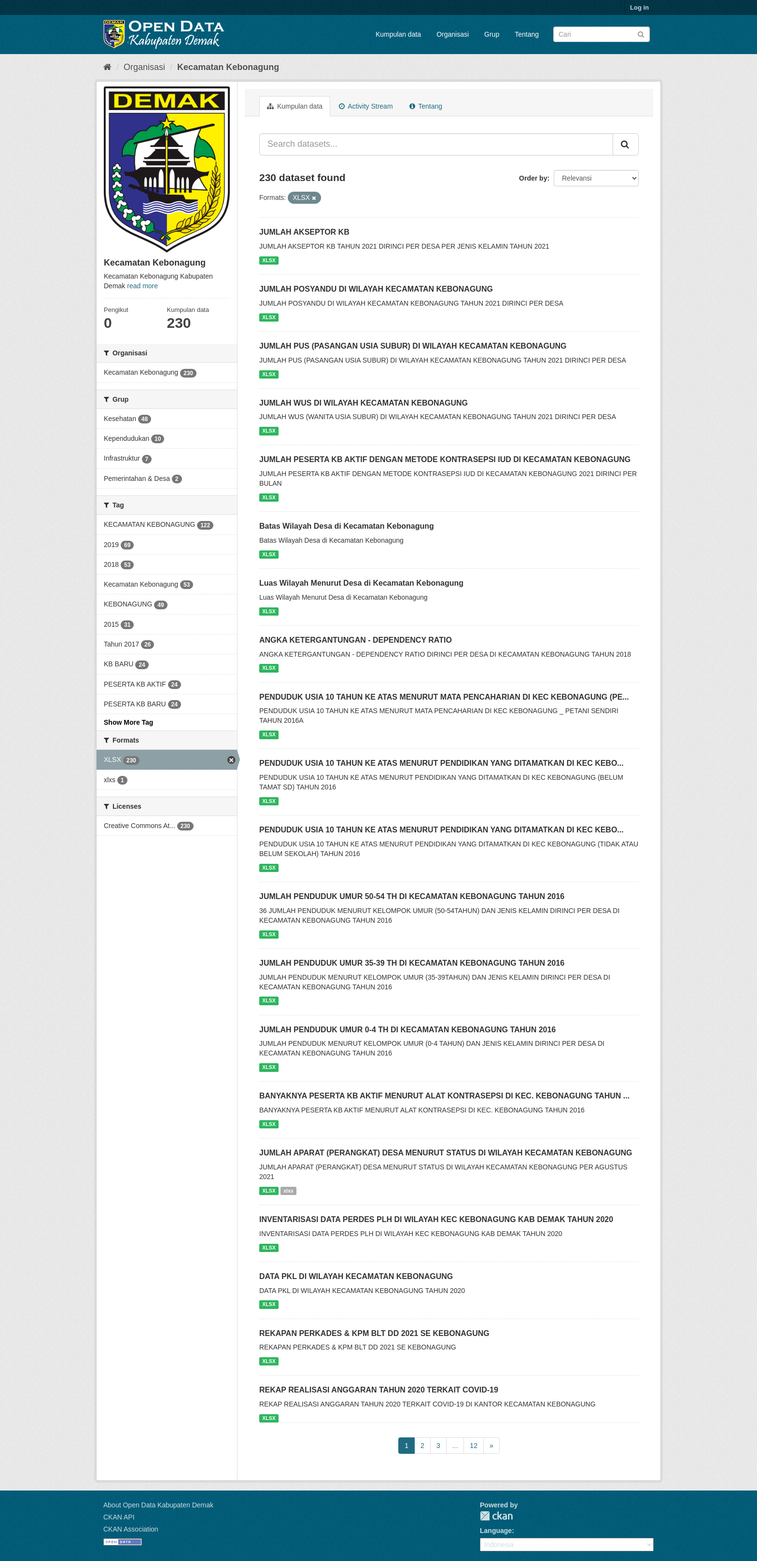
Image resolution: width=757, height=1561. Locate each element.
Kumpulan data (398, 34)
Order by (533, 178)
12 (473, 1445)
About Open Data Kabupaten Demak (158, 1505)
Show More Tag (128, 722)
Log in (639, 7)
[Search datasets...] (436, 144)
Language (496, 1530)
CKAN (496, 1516)
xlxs (288, 1191)
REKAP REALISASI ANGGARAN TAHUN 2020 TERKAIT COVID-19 (378, 1390)
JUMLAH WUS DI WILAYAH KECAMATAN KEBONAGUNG (363, 403)
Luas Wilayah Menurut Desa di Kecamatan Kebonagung (361, 583)
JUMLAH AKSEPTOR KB (304, 232)
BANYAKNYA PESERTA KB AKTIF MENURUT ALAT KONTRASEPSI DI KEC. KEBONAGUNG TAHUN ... (444, 1096)
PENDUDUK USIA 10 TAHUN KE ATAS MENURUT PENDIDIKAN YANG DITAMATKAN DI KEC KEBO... (441, 763)
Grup (491, 34)
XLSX (268, 260)
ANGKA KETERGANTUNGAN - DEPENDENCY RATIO (355, 640)
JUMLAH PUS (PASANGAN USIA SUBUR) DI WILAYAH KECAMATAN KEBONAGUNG (412, 346)
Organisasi (452, 34)
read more (142, 286)
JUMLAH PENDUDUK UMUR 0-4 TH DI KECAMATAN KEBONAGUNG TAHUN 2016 (407, 1030)
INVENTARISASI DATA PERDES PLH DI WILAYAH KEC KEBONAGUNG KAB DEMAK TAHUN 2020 (436, 1219)
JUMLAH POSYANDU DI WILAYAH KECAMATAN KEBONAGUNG (376, 289)
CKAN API (119, 1517)
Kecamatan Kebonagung (228, 67)
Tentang (527, 34)
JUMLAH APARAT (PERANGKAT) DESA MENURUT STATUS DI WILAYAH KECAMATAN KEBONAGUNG (445, 1153)
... (455, 1445)
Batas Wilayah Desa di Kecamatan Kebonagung (346, 526)
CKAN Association (130, 1529)
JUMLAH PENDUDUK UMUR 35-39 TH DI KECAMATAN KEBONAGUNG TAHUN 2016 (411, 963)
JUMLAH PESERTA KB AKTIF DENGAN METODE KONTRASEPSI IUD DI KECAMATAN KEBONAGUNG (445, 459)
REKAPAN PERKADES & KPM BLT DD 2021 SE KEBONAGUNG (374, 1333)
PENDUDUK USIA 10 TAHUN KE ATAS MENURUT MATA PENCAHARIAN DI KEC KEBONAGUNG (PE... (444, 697)
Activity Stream (366, 106)
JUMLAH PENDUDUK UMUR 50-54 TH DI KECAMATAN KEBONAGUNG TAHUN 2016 (411, 896)
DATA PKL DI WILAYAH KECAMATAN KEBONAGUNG (356, 1276)
